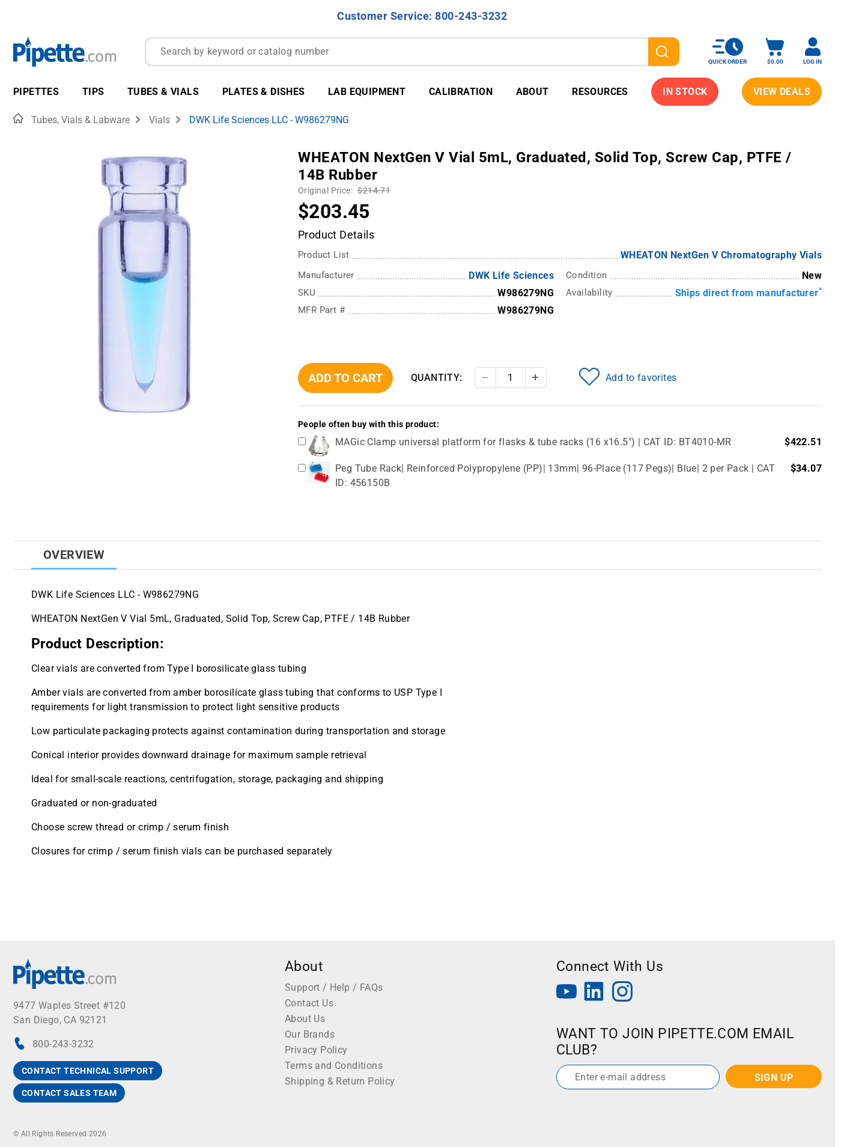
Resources (600, 91)
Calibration (461, 91)
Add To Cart (345, 378)
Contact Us (309, 1003)
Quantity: (437, 377)
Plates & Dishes (263, 91)
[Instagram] (622, 993)
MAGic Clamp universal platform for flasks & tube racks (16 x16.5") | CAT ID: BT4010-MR (533, 442)
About (532, 91)
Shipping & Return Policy (340, 1081)
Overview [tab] (74, 554)
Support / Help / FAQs (334, 987)
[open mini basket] (775, 51)
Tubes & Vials (163, 91)
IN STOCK (685, 91)
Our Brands (310, 1034)
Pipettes (36, 91)
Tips (93, 91)
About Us (305, 1018)
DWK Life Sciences (511, 275)
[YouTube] (566, 993)
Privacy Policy (316, 1050)
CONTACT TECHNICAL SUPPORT (88, 1071)
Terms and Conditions (334, 1065)
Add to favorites (627, 377)
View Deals (781, 91)
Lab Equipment (366, 91)
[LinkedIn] (594, 993)
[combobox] (412, 51)
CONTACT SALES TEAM (69, 1093)
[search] (663, 51)
